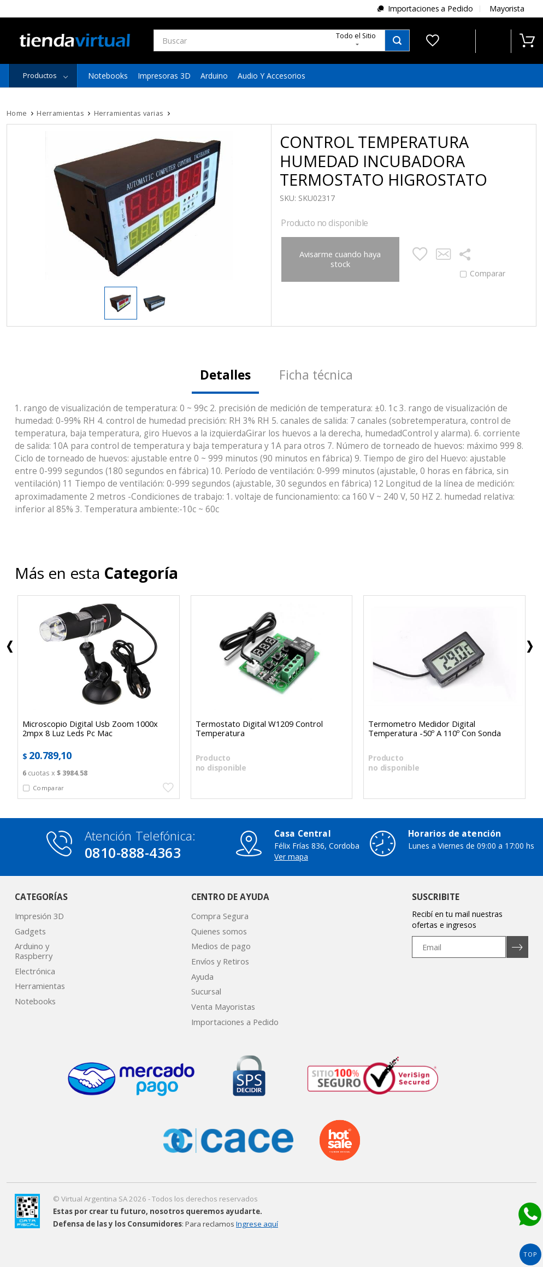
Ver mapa (291, 856)
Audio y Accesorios (271, 75)
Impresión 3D (39, 915)
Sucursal (206, 991)
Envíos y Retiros (220, 961)
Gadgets (30, 931)
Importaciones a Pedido (430, 8)
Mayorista (506, 8)
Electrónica (35, 971)
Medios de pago (221, 945)
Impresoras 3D (164, 75)
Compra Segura (220, 915)
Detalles (225, 374)
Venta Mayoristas (223, 1006)
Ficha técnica (316, 374)
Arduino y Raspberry (33, 950)
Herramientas (40, 985)
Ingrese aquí (257, 1224)
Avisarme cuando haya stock (340, 258)
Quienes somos (219, 931)
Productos (40, 75)
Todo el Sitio (356, 38)
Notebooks (108, 75)
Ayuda (202, 976)
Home (17, 113)
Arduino (214, 75)
